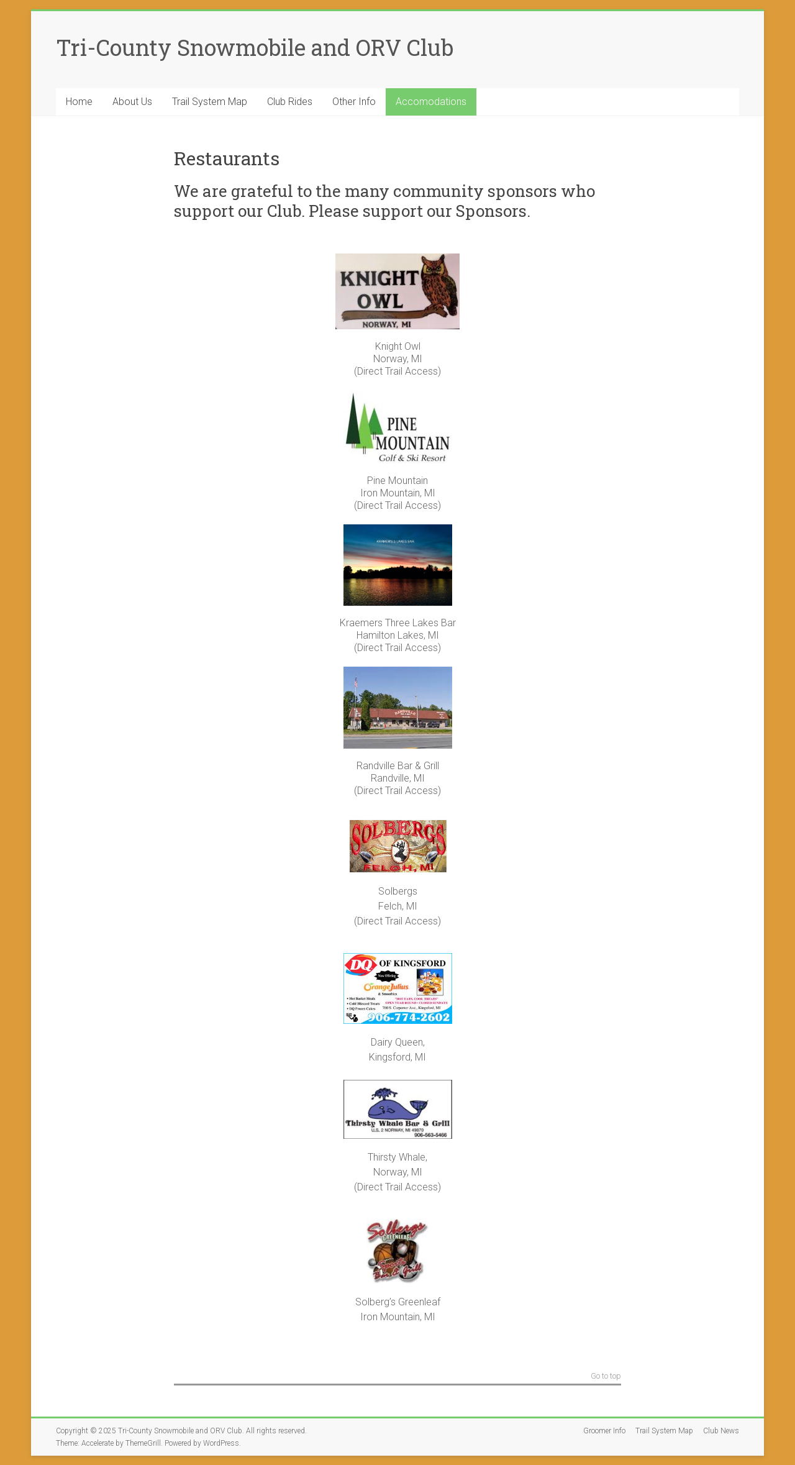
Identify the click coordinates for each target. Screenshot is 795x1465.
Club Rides (289, 101)
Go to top (606, 1376)
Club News (721, 1430)
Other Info (354, 101)
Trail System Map (209, 101)
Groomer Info (604, 1430)
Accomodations (431, 101)
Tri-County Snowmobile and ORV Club (254, 47)
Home (79, 101)
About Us (132, 101)
